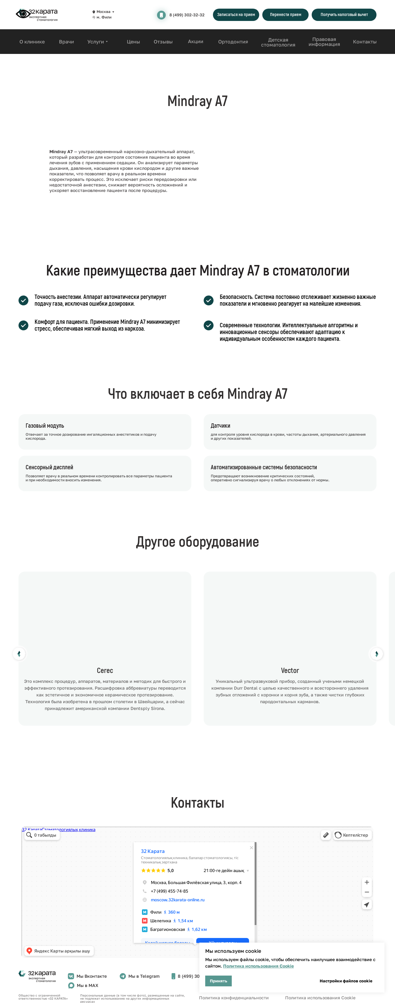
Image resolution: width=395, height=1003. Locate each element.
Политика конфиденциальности (234, 997)
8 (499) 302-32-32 (187, 14)
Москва (103, 11)
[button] (236, 15)
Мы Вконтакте (92, 976)
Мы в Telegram (144, 976)
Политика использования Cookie (258, 965)
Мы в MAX (87, 985)
